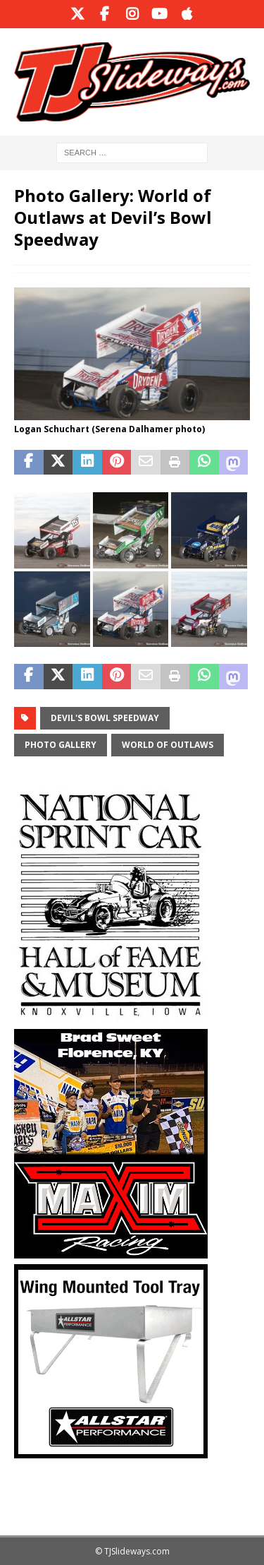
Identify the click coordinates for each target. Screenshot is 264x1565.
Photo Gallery (60, 745)
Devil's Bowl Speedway (105, 718)
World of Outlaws (167, 745)
